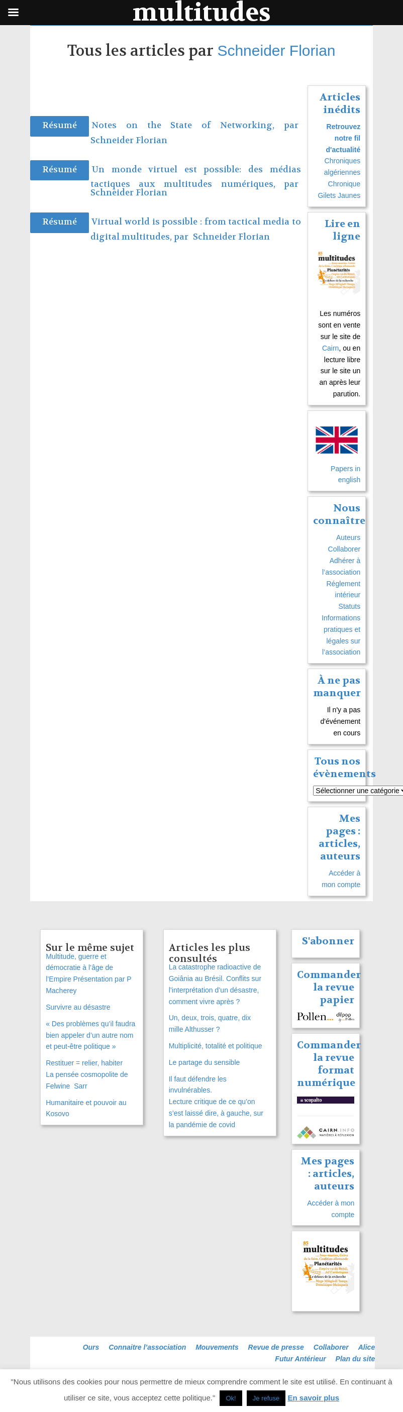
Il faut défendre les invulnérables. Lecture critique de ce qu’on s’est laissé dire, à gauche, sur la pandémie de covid (216, 1102)
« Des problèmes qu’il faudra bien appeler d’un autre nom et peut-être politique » (90, 1035)
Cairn (330, 348)
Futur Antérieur (300, 1359)
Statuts (350, 606)
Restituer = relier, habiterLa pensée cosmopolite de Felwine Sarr (88, 1074)
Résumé (59, 125)
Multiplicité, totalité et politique (215, 1046)
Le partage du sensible (204, 1062)
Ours (91, 1347)
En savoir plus (314, 1397)
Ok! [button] (231, 1398)
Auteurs (348, 537)
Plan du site (355, 1359)
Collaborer (344, 549)
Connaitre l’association (147, 1347)
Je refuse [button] (266, 1398)
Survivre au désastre (78, 1007)
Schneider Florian (276, 50)
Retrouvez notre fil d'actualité (343, 138)
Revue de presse (276, 1347)
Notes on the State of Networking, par (194, 125)
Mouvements (217, 1347)
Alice (366, 1347)
